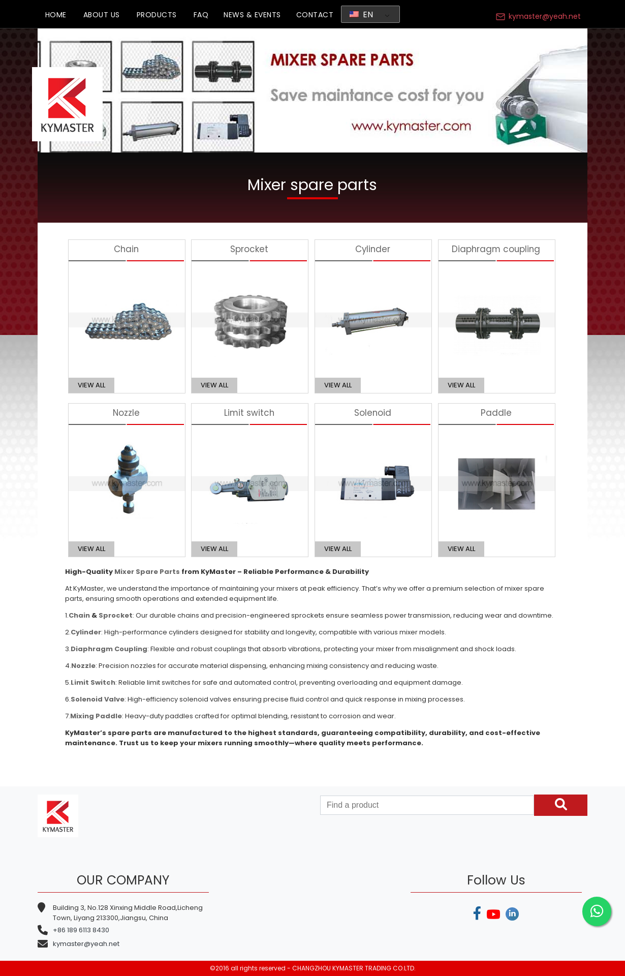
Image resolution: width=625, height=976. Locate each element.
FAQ (201, 15)
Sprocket (116, 615)
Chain (79, 615)
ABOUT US (101, 15)
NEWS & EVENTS (252, 15)
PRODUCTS (157, 15)
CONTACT (315, 15)
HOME (56, 15)
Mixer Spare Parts (147, 571)
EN (361, 14)
